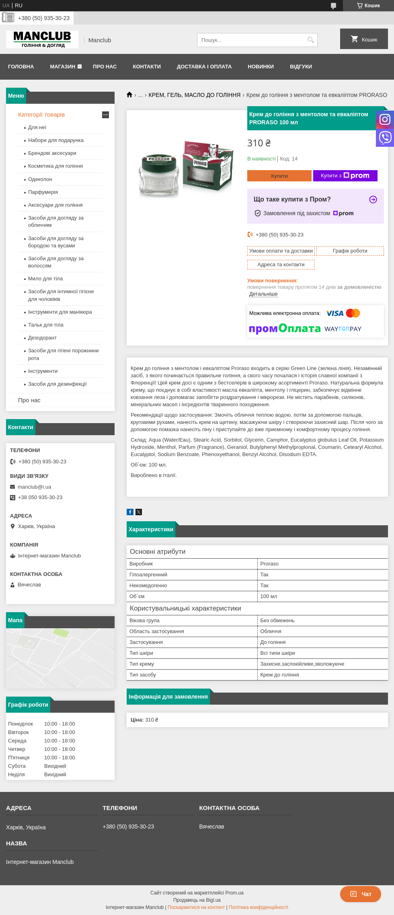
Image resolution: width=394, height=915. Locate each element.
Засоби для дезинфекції (57, 384)
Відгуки (301, 67)
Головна (21, 67)
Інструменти (42, 371)
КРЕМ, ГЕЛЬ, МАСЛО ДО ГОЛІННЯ (195, 95)
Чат (360, 894)
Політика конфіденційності (258, 907)
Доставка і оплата (204, 67)
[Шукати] (311, 40)
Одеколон (40, 179)
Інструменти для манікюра (60, 312)
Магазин (62, 67)
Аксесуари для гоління (55, 205)
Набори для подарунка (56, 140)
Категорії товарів (41, 114)
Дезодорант (42, 338)
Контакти (147, 67)
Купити (279, 176)
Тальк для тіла (46, 325)
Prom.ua (235, 893)
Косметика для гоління (55, 166)
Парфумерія (43, 192)
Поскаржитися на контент (196, 907)
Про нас (105, 67)
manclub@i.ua (34, 487)
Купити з (345, 175)
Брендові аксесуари (52, 153)
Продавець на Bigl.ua (197, 900)
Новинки (261, 67)
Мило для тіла (45, 279)
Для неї (37, 127)
